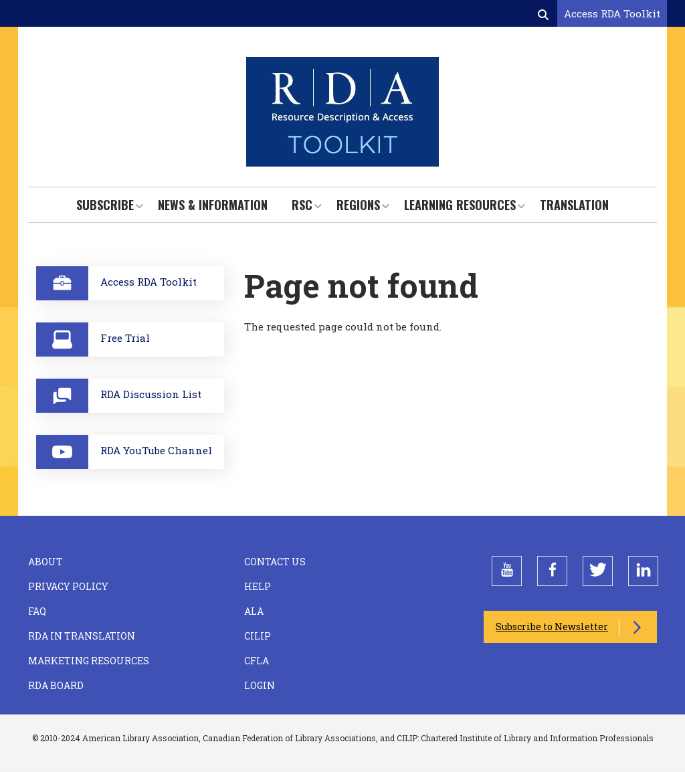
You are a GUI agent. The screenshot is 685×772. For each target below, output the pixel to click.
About (45, 561)
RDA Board (56, 685)
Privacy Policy (68, 586)
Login (259, 685)
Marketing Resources (88, 660)
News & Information (213, 204)
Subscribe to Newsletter (552, 626)
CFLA (256, 660)
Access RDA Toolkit (612, 13)
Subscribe (105, 204)
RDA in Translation (81, 636)
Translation (574, 204)
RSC (302, 204)
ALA (254, 611)
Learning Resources (460, 204)
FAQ (37, 611)
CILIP (257, 636)
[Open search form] (544, 14)
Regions (358, 204)
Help (257, 586)
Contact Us (275, 561)
